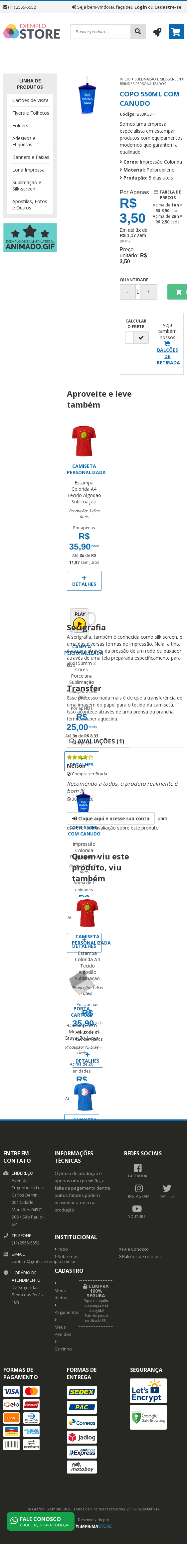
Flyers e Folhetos (30, 113)
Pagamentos (61, 1309)
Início (125, 79)
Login (140, 7)
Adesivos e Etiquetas (24, 141)
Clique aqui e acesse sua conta (110, 818)
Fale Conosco (134, 1249)
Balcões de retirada (140, 1256)
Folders (20, 125)
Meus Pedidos (61, 1327)
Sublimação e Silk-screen (26, 185)
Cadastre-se (167, 7)
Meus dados (61, 1291)
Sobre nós (67, 1256)
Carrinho (61, 1346)
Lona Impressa (28, 170)
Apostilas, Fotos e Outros (29, 204)
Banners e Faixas (30, 157)
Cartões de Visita (30, 100)
